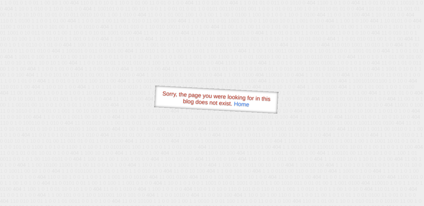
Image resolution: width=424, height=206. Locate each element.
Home (241, 104)
